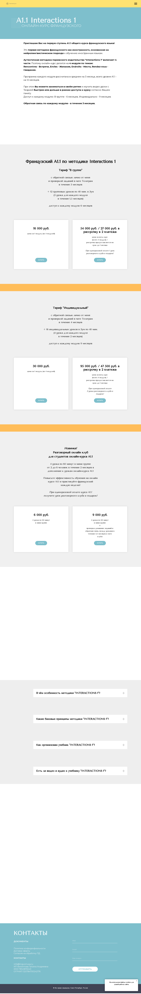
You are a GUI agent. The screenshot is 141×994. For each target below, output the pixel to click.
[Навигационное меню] (135, 4)
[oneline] (94, 958)
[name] (94, 940)
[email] (94, 949)
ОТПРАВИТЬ (85, 969)
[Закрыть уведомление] (137, 981)
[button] (41, 260)
